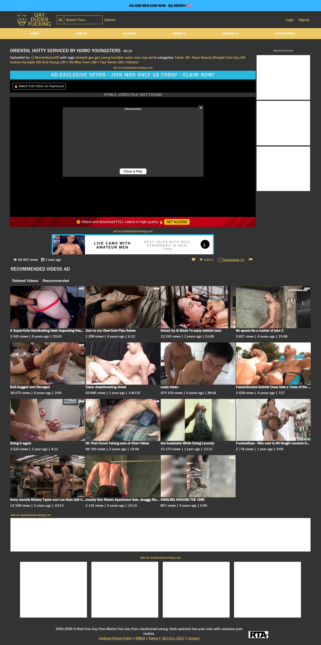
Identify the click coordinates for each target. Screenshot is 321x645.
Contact (194, 638)
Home (34, 33)
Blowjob (219, 57)
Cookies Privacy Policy (115, 638)
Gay (236, 57)
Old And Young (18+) (52, 62)
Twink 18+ (183, 57)
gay (91, 57)
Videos (81, 33)
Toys (103, 62)
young (105, 57)
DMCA (140, 638)
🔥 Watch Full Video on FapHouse (39, 86)
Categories (285, 33)
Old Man (75, 62)
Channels (230, 33)
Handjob (28, 62)
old (150, 57)
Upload (109, 19)
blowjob (82, 57)
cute (137, 57)
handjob (117, 57)
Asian (196, 57)
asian (129, 57)
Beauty (206, 57)
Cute (229, 57)
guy (97, 57)
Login (290, 19)
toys (144, 57)
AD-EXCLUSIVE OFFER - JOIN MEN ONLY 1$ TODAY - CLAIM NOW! (133, 75)
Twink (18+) (116, 62)
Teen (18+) (90, 62)
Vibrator (132, 62)
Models (179, 33)
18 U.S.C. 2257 (173, 638)
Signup (303, 19)
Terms (153, 638)
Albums (129, 33)
